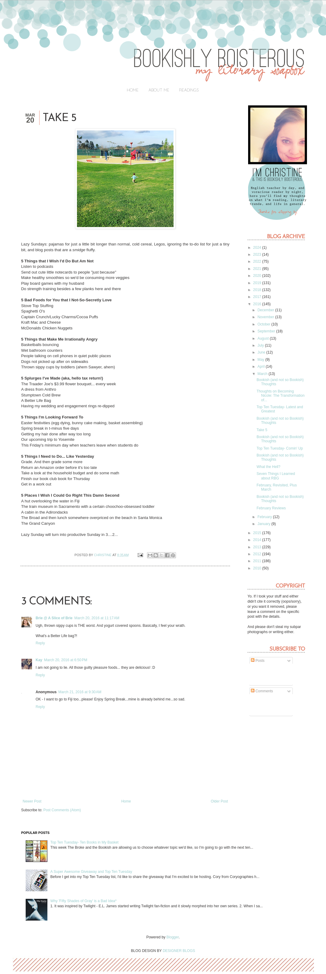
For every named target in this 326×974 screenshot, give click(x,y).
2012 (257, 554)
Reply (40, 643)
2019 (257, 283)
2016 (257, 304)
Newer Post (32, 801)
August (263, 338)
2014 (257, 540)
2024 (257, 247)
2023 (257, 254)
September (266, 331)
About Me (159, 90)
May (261, 359)
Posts (257, 660)
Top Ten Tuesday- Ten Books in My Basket (84, 842)
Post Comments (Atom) (62, 810)
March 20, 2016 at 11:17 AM (96, 618)
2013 (257, 547)
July (261, 345)
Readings (189, 90)
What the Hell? (268, 467)
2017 (257, 297)
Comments (262, 691)
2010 (257, 568)
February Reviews (271, 508)
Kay (39, 660)
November (266, 317)
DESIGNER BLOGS (179, 951)
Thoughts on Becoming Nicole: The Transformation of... (281, 395)
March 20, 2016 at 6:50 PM (65, 660)
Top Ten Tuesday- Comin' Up (280, 448)
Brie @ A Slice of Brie (54, 618)
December (266, 310)
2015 (257, 533)
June (261, 352)
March (263, 374)
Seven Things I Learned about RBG (276, 476)
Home (133, 90)
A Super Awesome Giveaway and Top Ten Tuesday (91, 872)
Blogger (172, 937)
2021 (257, 269)
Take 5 (262, 430)
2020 (257, 276)
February (265, 517)
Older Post (219, 801)
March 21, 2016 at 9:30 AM (79, 692)
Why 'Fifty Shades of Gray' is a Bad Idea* (83, 901)
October (264, 324)
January (264, 524)
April (261, 366)
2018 (257, 290)
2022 (257, 261)
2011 (257, 561)
